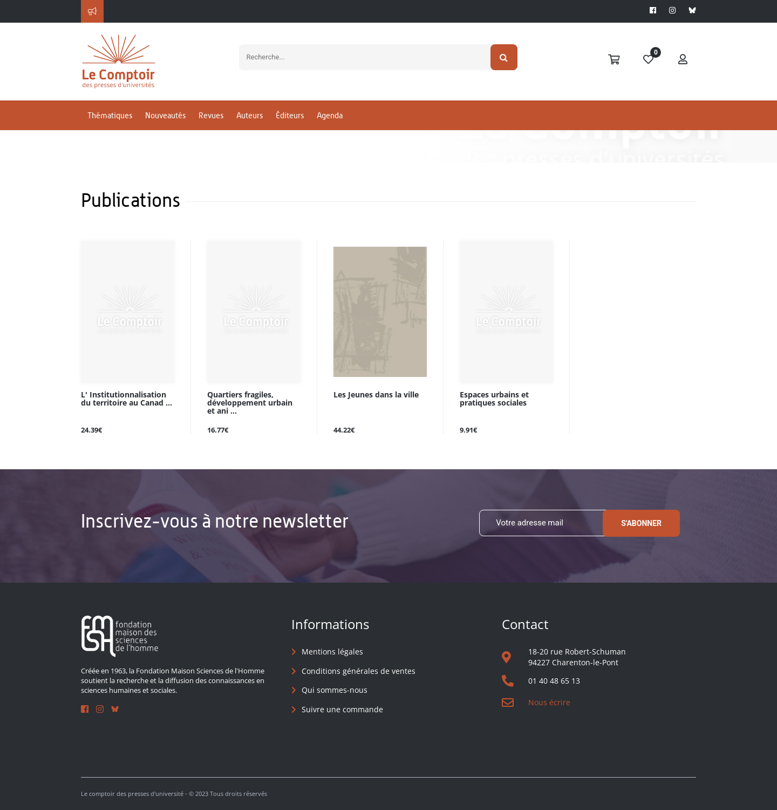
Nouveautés (165, 115)
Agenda (330, 115)
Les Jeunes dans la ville (376, 395)
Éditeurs (290, 115)
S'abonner (641, 523)
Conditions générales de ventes (358, 671)
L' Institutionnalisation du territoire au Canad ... (126, 399)
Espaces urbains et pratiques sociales (494, 399)
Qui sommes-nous (334, 690)
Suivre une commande (342, 709)
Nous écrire (549, 702)
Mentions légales (332, 651)
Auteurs (249, 115)
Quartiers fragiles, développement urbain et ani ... (249, 403)
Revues (211, 115)
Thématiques (109, 115)
